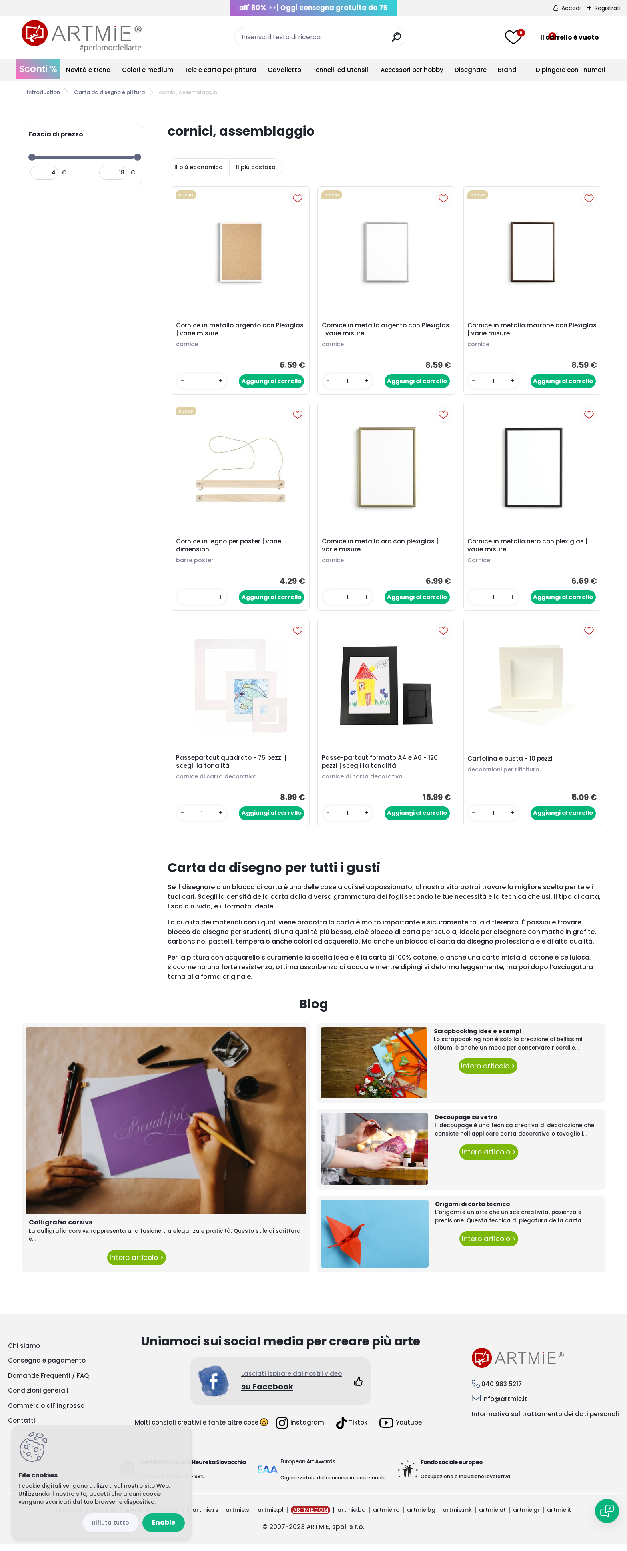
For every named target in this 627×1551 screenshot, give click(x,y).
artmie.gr (526, 1517)
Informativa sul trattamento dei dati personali (545, 1421)
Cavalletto (284, 70)
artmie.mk (457, 1517)
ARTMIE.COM (310, 1517)
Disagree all (110, 1523)
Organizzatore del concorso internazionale (333, 1484)
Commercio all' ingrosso (46, 1413)
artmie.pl (271, 1517)
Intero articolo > (137, 1265)
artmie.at (492, 1517)
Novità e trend (88, 70)
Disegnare (471, 70)
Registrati (608, 8)
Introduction (43, 92)
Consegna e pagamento (47, 1368)
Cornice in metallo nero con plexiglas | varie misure (529, 549)
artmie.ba (351, 1517)
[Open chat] (607, 1511)
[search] (396, 40)
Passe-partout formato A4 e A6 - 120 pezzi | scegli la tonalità (381, 768)
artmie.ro (386, 1517)
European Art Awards (307, 1469)
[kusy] (202, 382)
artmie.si (238, 1517)
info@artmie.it (504, 1406)
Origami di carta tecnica (472, 1211)
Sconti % (38, 68)
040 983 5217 (501, 1391)
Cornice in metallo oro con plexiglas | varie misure (381, 549)
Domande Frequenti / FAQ (48, 1383)
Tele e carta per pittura (220, 70)
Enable (163, 1522)
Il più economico (198, 167)
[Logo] (82, 36)
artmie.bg (421, 1517)
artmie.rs (205, 1517)
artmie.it (559, 1517)
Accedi (571, 8)
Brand (507, 70)
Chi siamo (24, 1353)
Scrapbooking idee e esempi (477, 1038)
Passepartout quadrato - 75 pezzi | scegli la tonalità (232, 768)
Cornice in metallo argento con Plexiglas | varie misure (226, 331)
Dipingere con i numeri (570, 70)
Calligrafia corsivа (60, 1229)
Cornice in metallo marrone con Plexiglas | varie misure (519, 331)
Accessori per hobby (412, 70)
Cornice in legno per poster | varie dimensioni (229, 549)
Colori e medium (148, 70)
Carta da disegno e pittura (109, 92)
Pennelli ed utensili (341, 70)
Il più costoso (256, 167)
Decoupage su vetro (466, 1124)
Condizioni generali (38, 1398)
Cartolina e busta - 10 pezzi (511, 765)
